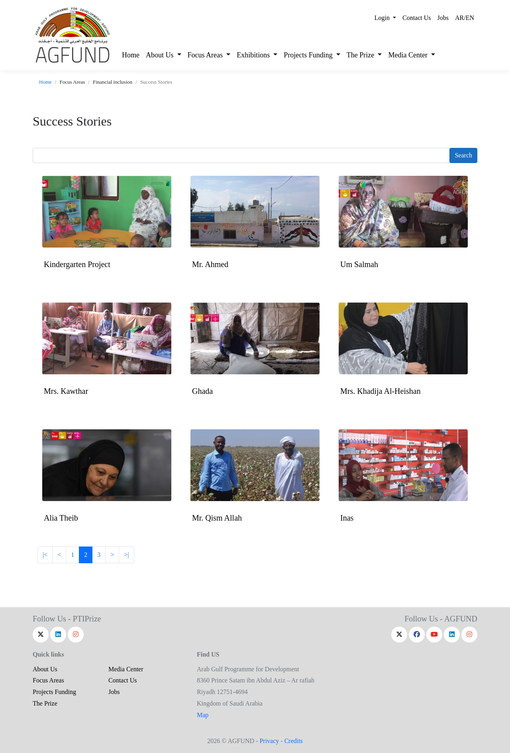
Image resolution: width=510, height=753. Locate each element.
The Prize (45, 703)
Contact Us (416, 17)
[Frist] (45, 555)
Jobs (443, 17)
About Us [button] (160, 55)
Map (202, 715)
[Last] (126, 555)
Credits (293, 740)
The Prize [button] (361, 55)
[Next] (59, 555)
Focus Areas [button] (206, 55)
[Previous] (112, 555)
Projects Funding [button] (309, 55)
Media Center (125, 669)
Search (463, 155)
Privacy (269, 740)
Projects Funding (54, 691)
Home (130, 55)
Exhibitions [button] (254, 55)
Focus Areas (48, 680)
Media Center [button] (408, 55)
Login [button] (383, 17)
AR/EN (464, 17)
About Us (45, 669)
